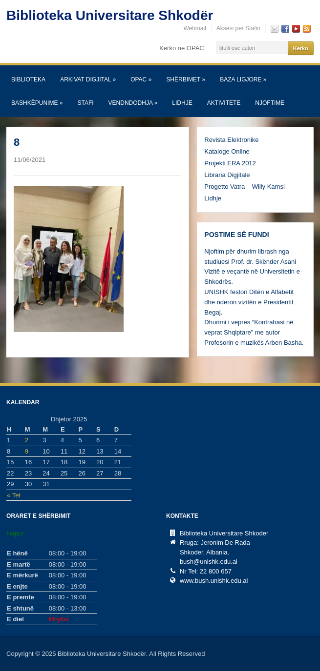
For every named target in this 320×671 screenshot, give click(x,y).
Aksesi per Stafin (238, 28)
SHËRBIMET (185, 79)
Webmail (194, 28)
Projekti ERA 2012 (230, 163)
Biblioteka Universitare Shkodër (109, 15)
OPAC (140, 79)
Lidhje (182, 102)
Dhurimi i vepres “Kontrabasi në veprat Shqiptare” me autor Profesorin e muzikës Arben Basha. (253, 332)
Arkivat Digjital (88, 79)
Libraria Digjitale (227, 174)
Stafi (85, 102)
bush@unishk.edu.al (208, 561)
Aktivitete (224, 102)
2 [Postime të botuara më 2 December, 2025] (26, 440)
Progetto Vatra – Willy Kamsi (244, 186)
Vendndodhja (133, 102)
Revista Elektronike (231, 139)
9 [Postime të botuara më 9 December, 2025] (26, 451)
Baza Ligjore (243, 79)
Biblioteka (28, 79)
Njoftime (269, 102)
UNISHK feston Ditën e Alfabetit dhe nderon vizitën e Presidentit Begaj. (249, 302)
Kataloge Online (227, 151)
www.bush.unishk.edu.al (214, 580)
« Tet (14, 495)
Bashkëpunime (37, 102)
